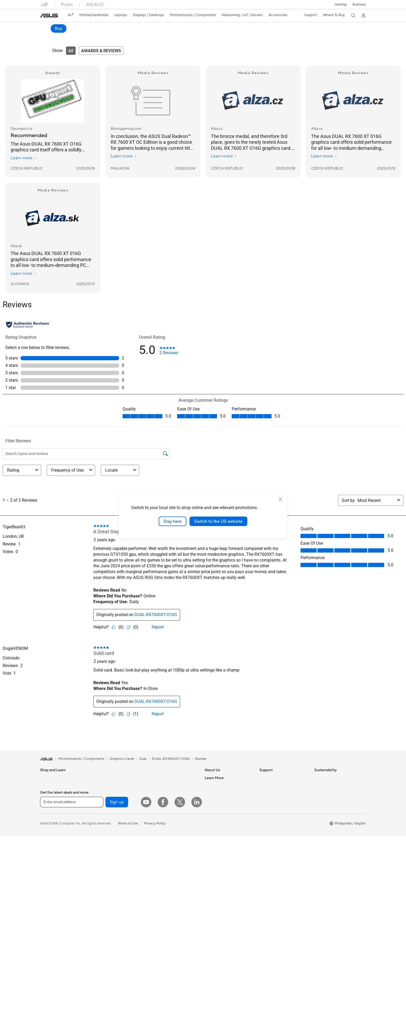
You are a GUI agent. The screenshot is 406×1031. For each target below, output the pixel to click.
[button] (340, 4)
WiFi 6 (154, 786)
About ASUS (214, 778)
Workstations (105, 794)
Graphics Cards (107, 818)
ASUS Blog (213, 913)
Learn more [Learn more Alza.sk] (24, 273)
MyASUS (266, 833)
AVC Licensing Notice (221, 905)
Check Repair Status (275, 778)
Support (115, 36)
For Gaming (49, 834)
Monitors (47, 850)
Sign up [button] (117, 968)
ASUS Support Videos (276, 825)
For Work (47, 810)
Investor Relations (219, 802)
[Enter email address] (71, 968)
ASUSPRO (213, 889)
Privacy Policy (155, 990)
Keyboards (157, 846)
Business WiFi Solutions (167, 814)
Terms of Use (128, 990)
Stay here (172, 521)
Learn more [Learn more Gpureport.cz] (24, 158)
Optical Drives (106, 849)
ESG (317, 778)
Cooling (101, 834)
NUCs (99, 778)
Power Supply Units (110, 842)
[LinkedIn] (196, 968)
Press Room (214, 810)
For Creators (50, 818)
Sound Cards (105, 865)
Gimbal (154, 869)
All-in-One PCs (51, 866)
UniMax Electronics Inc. (223, 833)
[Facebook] (163, 968)
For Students (50, 826)
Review (95, 36)
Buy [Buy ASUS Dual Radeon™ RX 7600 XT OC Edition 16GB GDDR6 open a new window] (358, 28)
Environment (324, 786)
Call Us (264, 810)
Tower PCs (48, 874)
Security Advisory (273, 818)
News (209, 794)
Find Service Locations (277, 786)
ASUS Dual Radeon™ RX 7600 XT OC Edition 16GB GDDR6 (111, 27)
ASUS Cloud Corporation (224, 825)
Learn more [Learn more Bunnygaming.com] (124, 156)
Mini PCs (101, 786)
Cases (99, 826)
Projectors (48, 858)
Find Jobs (212, 849)
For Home (48, 802)
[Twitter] (180, 968)
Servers (155, 830)
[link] (49, 15)
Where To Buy (215, 841)
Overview (47, 36)
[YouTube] (146, 968)
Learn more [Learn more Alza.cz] (224, 156)
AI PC (209, 865)
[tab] (71, 51)
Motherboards (106, 810)
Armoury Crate (216, 936)
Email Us (266, 802)
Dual (143, 759)
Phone (45, 786)
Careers (211, 786)
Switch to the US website (218, 521)
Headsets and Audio (164, 862)
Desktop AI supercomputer (170, 822)
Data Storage (105, 857)
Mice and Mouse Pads (166, 854)
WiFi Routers (159, 794)
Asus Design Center (220, 881)
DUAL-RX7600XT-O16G (171, 759)
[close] (280, 499)
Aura (208, 944)
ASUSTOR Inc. (216, 818)
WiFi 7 (154, 778)
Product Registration (275, 794)
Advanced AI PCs (218, 873)
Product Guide (216, 921)
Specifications (72, 36)
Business (359, 4)
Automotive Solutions (221, 897)
